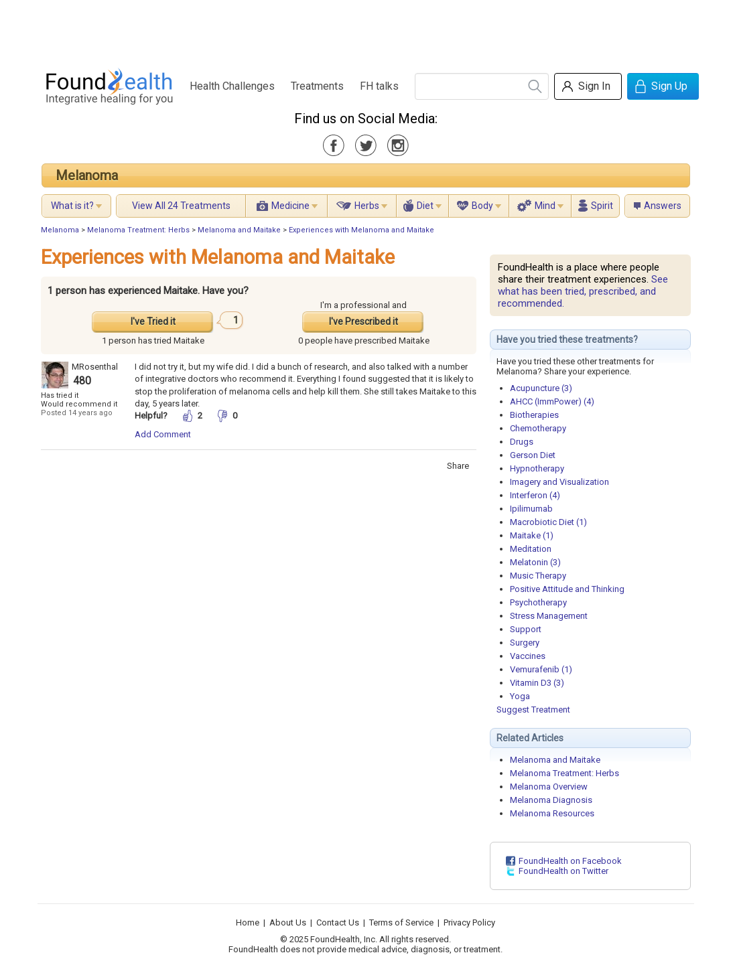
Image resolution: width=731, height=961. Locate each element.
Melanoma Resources (552, 813)
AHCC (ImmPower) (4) (552, 401)
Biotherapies (534, 415)
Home (247, 922)
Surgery (524, 643)
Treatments (317, 86)
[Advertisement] (365, 30)
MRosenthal (95, 367)
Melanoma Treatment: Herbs (138, 230)
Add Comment (163, 434)
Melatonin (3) (535, 562)
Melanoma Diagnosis (551, 800)
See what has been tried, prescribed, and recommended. (583, 291)
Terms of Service (401, 922)
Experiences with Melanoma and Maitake (361, 230)
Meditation (530, 549)
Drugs (521, 442)
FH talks (379, 86)
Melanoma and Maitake (239, 230)
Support (525, 629)
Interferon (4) (535, 495)
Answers (662, 205)
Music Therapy (538, 576)
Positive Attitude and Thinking (567, 589)
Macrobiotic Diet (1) (548, 522)
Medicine (290, 205)
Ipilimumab (531, 509)
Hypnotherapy (537, 468)
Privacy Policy (469, 922)
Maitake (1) (531, 535)
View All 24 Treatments (181, 205)
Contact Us (337, 922)
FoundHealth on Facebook (570, 861)
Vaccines (527, 656)
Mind (545, 205)
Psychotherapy (538, 602)
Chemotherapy (538, 428)
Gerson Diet (532, 455)
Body (482, 205)
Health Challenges (232, 86)
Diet (425, 205)
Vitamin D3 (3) (537, 683)
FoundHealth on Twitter (563, 871)
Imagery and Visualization (559, 482)
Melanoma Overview (549, 787)
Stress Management (549, 616)
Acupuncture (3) (541, 388)
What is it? (72, 205)
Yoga (520, 696)
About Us (287, 922)
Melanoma (87, 175)
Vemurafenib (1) (541, 669)
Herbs (366, 205)
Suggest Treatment (533, 710)
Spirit (602, 205)
